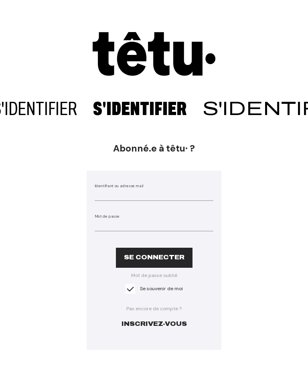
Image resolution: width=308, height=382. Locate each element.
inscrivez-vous (154, 323)
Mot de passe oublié (154, 275)
